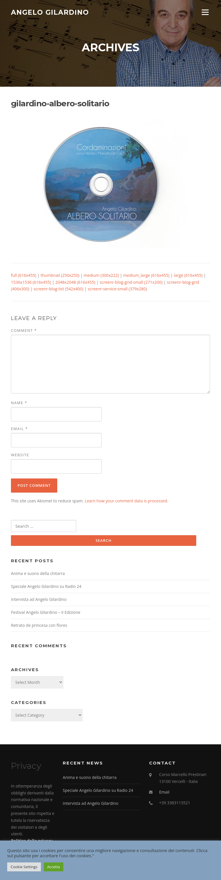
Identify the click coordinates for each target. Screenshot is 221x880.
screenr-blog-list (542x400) (58, 289)
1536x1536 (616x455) (31, 282)
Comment (24, 330)
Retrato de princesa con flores (39, 625)
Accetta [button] (53, 866)
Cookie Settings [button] (24, 866)
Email (19, 428)
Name (19, 402)
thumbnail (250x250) (60, 275)
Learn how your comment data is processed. (126, 501)
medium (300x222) (101, 275)
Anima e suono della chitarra (38, 573)
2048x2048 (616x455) (75, 282)
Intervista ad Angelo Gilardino (38, 599)
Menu (205, 12)
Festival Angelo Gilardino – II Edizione (45, 612)
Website (20, 454)
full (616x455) (23, 275)
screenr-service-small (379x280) (117, 289)
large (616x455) (188, 275)
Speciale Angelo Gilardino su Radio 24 (46, 586)
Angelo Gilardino (50, 12)
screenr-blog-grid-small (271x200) (131, 282)
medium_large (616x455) (146, 275)
